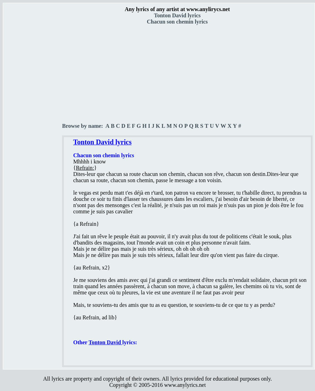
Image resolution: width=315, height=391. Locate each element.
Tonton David (105, 342)
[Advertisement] (33, 121)
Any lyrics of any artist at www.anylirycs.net (177, 9)
